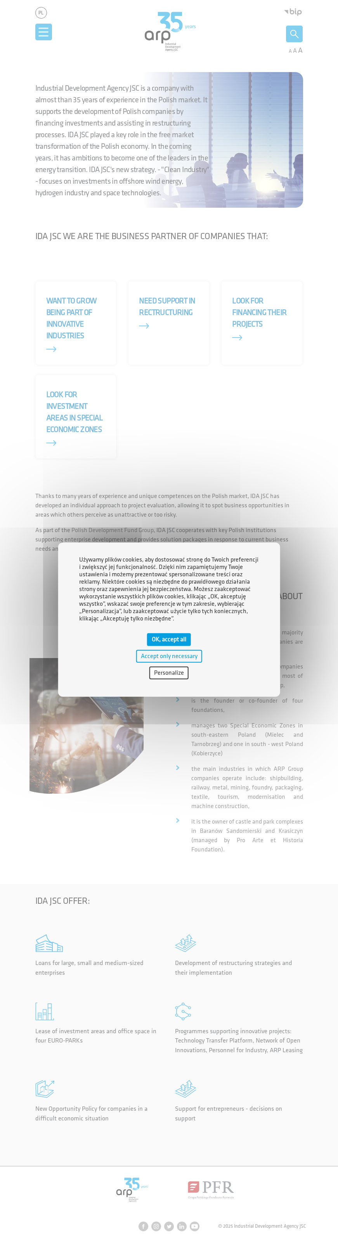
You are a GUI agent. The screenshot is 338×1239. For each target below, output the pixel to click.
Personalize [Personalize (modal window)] (169, 673)
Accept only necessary (169, 656)
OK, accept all (169, 639)
